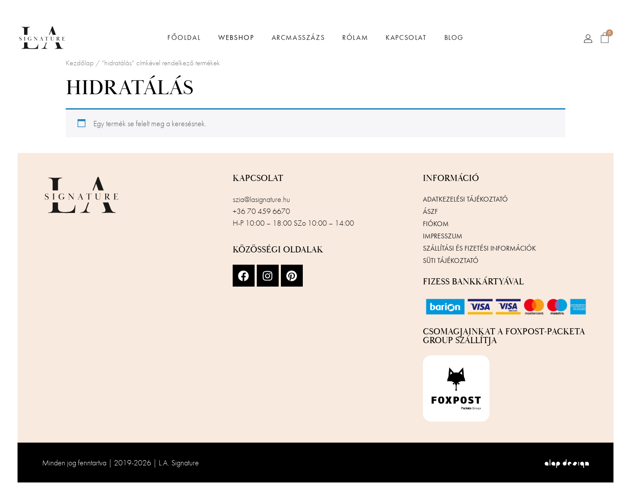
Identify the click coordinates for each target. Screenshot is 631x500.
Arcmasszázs (298, 37)
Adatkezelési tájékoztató (465, 199)
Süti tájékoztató (451, 260)
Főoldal (184, 37)
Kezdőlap (80, 62)
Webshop (236, 37)
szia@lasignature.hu (261, 199)
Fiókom (436, 223)
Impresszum (442, 236)
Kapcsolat (406, 37)
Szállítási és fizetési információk (479, 248)
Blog (454, 37)
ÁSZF (430, 211)
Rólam (355, 37)
